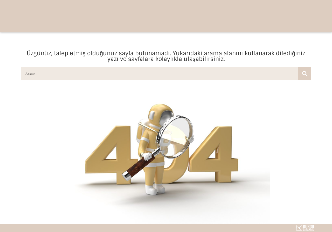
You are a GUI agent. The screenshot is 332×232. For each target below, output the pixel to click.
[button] (272, 15)
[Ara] (304, 73)
